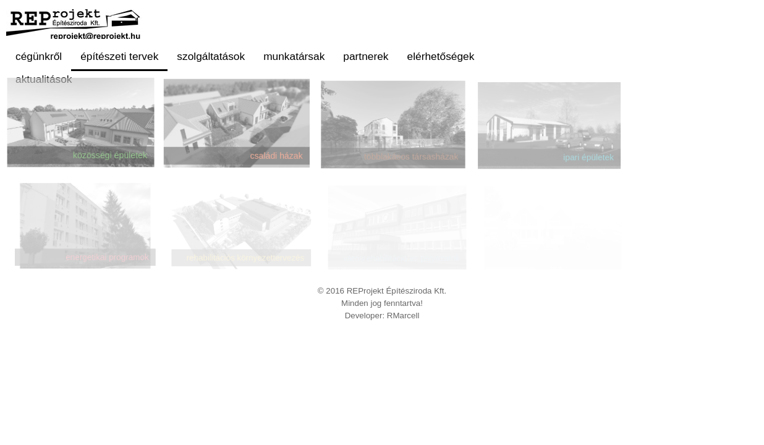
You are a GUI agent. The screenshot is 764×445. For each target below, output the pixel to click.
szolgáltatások (211, 56)
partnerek (365, 56)
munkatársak (294, 56)
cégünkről (38, 56)
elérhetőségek (441, 56)
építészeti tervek (119, 56)
